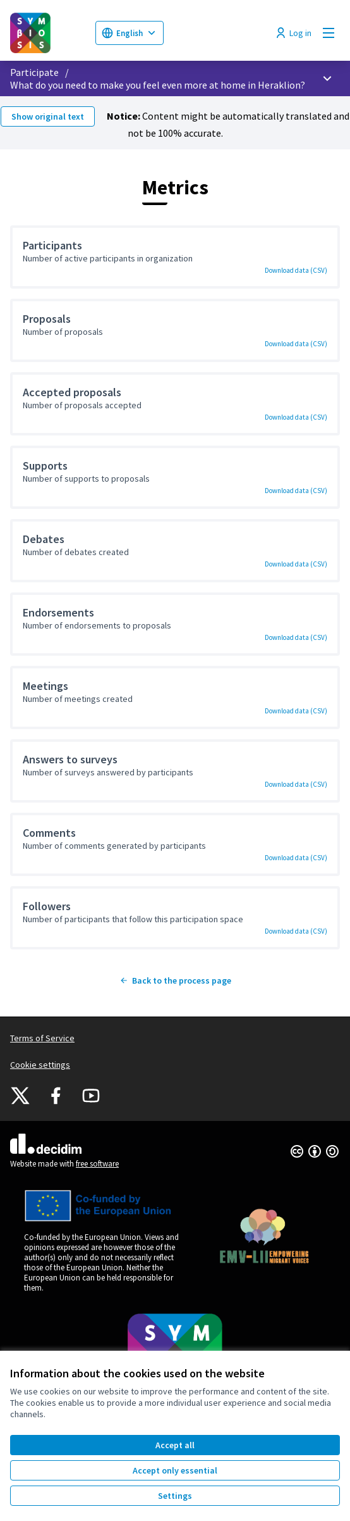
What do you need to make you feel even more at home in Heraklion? (157, 84)
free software (97, 1163)
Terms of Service (42, 1038)
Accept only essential (175, 1470)
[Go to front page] (47, 33)
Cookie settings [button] (40, 1064)
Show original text (47, 116)
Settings (175, 1495)
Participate (34, 72)
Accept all (175, 1445)
